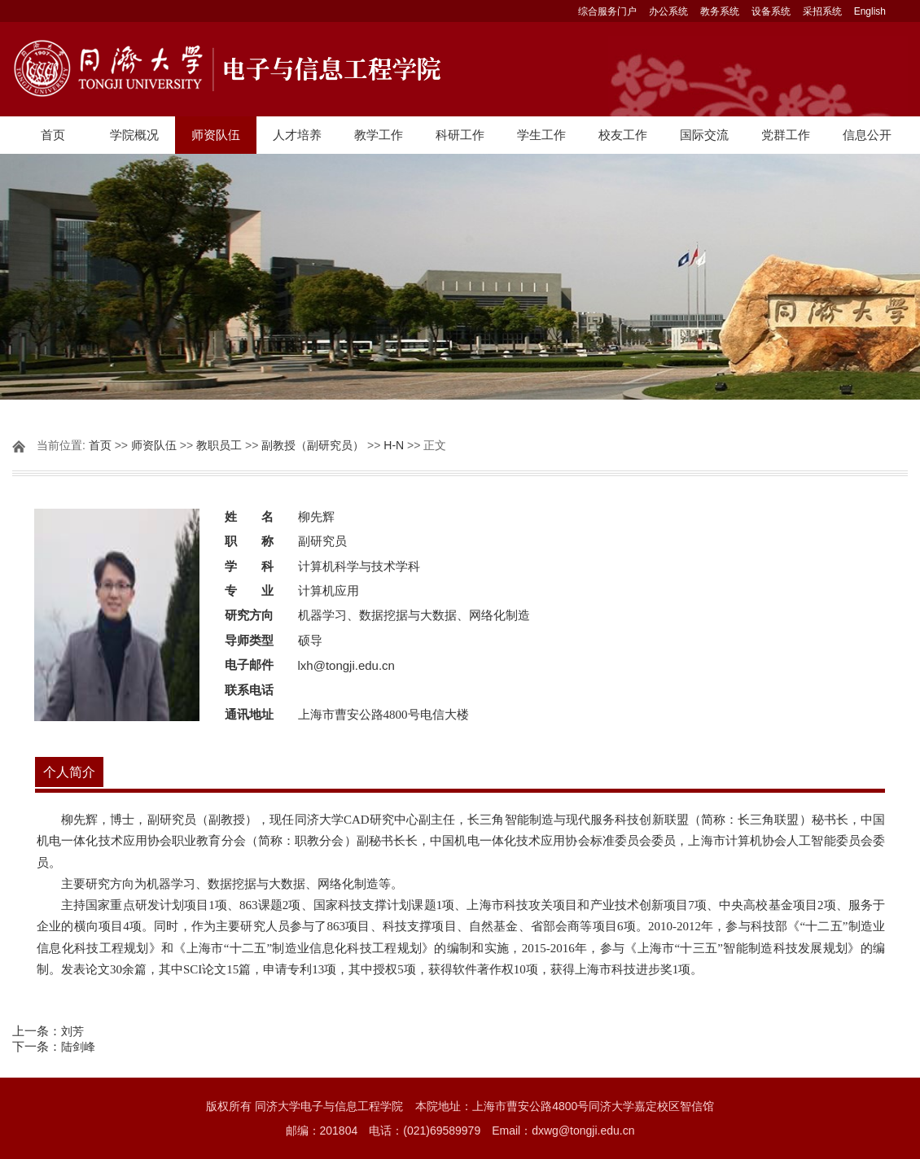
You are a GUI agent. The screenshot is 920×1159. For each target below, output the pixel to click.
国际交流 (704, 135)
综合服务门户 (607, 11)
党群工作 (785, 135)
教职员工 (219, 445)
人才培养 (297, 135)
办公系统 (668, 11)
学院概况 (134, 135)
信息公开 (867, 135)
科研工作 (460, 135)
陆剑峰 (78, 1046)
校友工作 (622, 135)
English (870, 11)
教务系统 (719, 11)
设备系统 (771, 11)
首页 (53, 135)
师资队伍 (215, 135)
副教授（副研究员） (312, 445)
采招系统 (822, 11)
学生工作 (541, 135)
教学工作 (378, 135)
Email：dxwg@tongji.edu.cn (563, 1130)
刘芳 (72, 1031)
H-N (393, 445)
